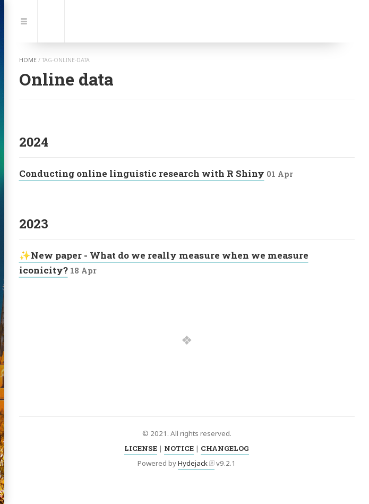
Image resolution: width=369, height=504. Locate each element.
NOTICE (179, 448)
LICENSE (140, 448)
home (28, 60)
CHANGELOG (225, 448)
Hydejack (193, 463)
